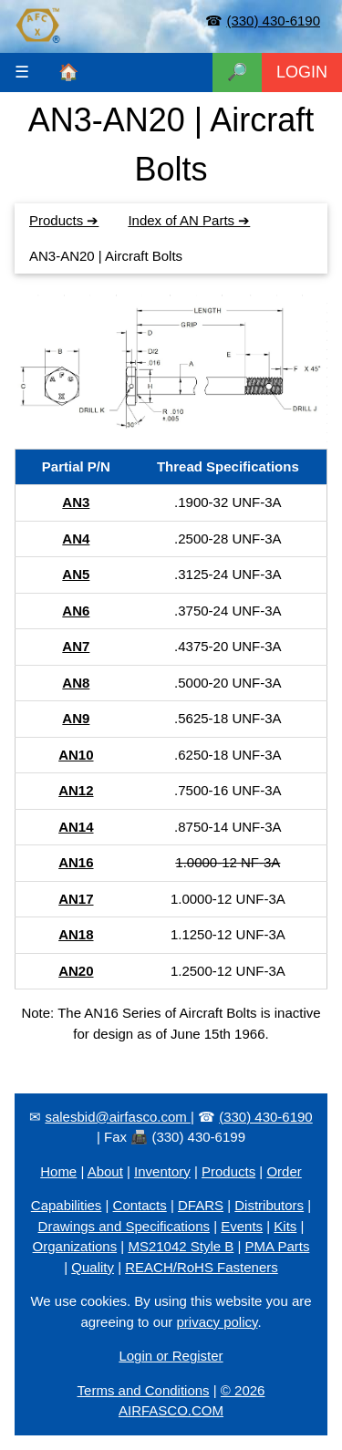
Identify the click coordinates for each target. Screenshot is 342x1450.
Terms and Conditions (144, 1390)
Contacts (140, 1205)
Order (283, 1171)
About (105, 1171)
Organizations (75, 1246)
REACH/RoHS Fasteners (201, 1267)
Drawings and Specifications (124, 1226)
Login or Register (171, 1355)
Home (58, 1171)
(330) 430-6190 (273, 20)
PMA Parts (277, 1246)
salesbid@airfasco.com (117, 1116)
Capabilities (66, 1205)
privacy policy (216, 1322)
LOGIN (301, 72)
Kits (285, 1226)
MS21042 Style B (180, 1246)
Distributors (269, 1205)
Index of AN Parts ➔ (189, 220)
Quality (92, 1267)
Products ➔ (63, 220)
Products (228, 1171)
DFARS (200, 1205)
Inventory (162, 1171)
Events (242, 1226)
